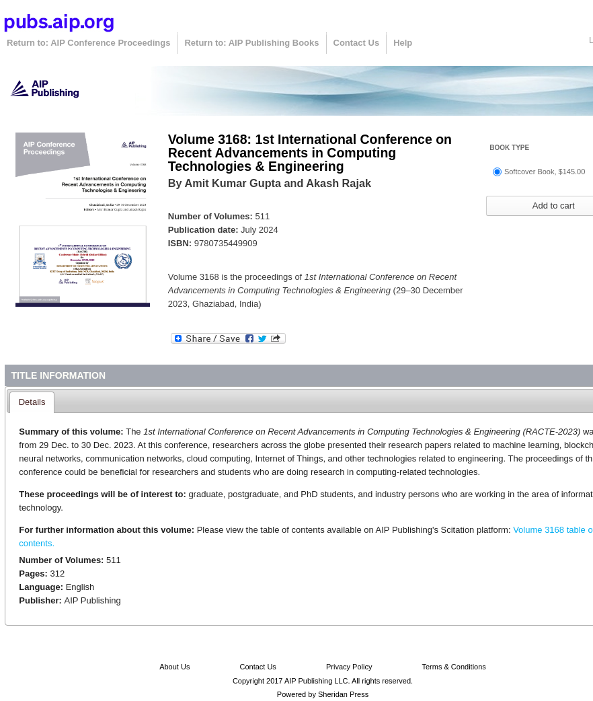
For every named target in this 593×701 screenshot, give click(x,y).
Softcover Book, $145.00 (544, 172)
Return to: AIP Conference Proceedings (88, 43)
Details (32, 402)
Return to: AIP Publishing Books (251, 43)
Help (402, 43)
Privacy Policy (349, 667)
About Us (174, 667)
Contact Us (356, 43)
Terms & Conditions (453, 667)
